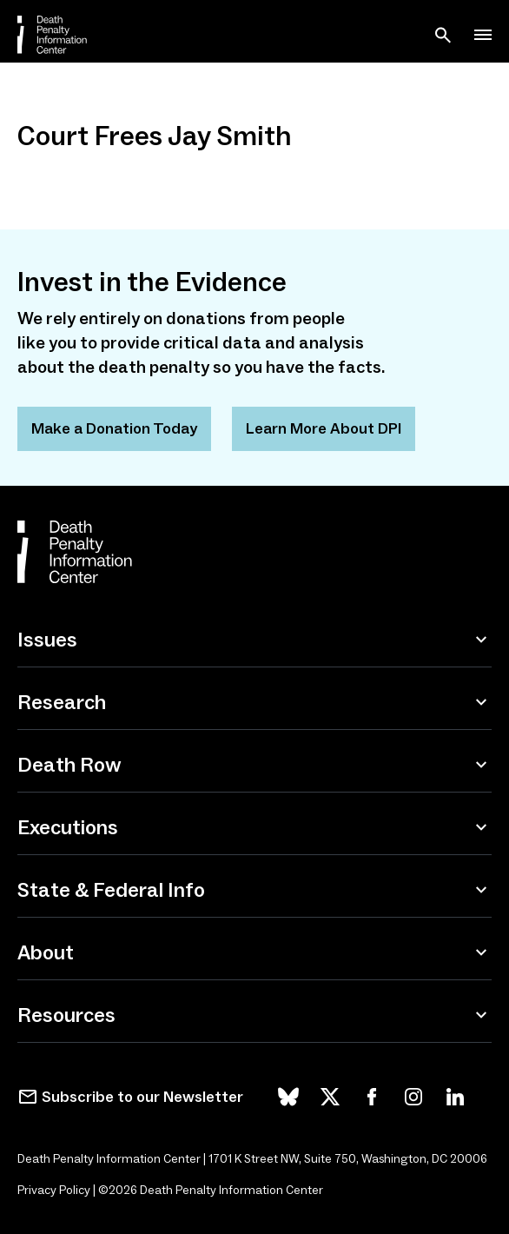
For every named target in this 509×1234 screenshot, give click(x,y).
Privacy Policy (53, 1190)
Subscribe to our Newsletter (142, 1096)
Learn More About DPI (323, 428)
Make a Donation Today (114, 428)
